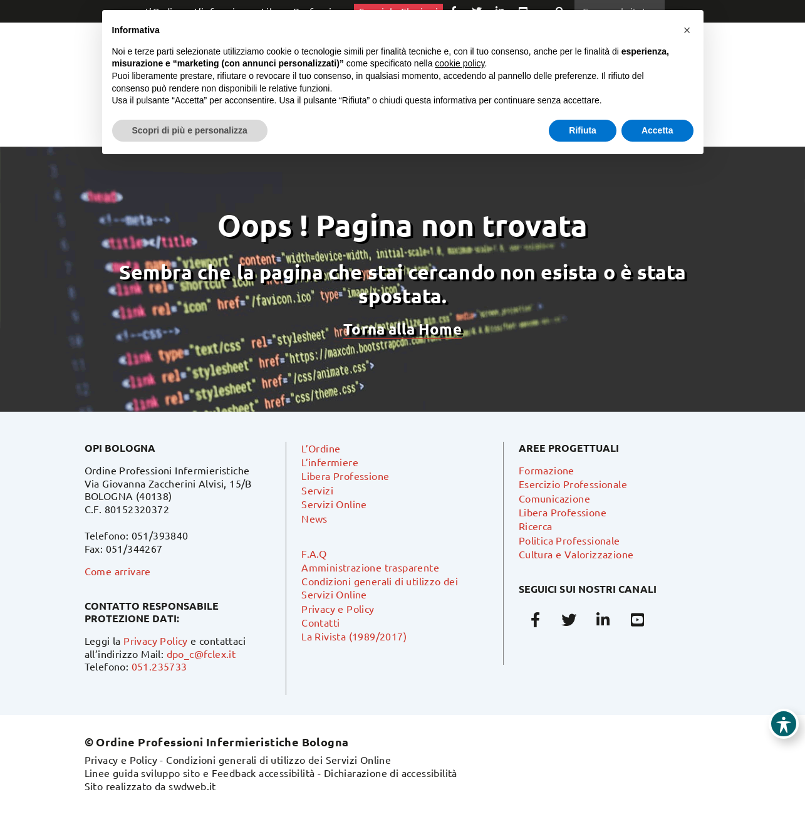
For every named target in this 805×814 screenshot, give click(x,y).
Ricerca (536, 525)
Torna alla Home (402, 328)
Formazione (546, 470)
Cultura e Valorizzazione (576, 554)
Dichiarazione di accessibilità (390, 772)
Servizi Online (334, 504)
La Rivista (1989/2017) (354, 636)
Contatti (320, 622)
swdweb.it (192, 786)
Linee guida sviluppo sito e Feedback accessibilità (200, 772)
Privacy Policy (155, 640)
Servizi (317, 490)
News (314, 518)
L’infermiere (329, 462)
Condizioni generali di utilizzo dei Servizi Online (278, 759)
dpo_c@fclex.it (201, 653)
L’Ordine (320, 448)
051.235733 (159, 666)
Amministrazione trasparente (370, 567)
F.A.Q (313, 553)
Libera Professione (345, 475)
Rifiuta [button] (582, 130)
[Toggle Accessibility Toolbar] (784, 724)
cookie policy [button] (459, 63)
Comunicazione (554, 498)
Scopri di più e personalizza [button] (189, 130)
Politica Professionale (569, 540)
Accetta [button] (657, 130)
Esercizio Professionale (573, 483)
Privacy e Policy (337, 608)
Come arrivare (118, 571)
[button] (687, 30)
